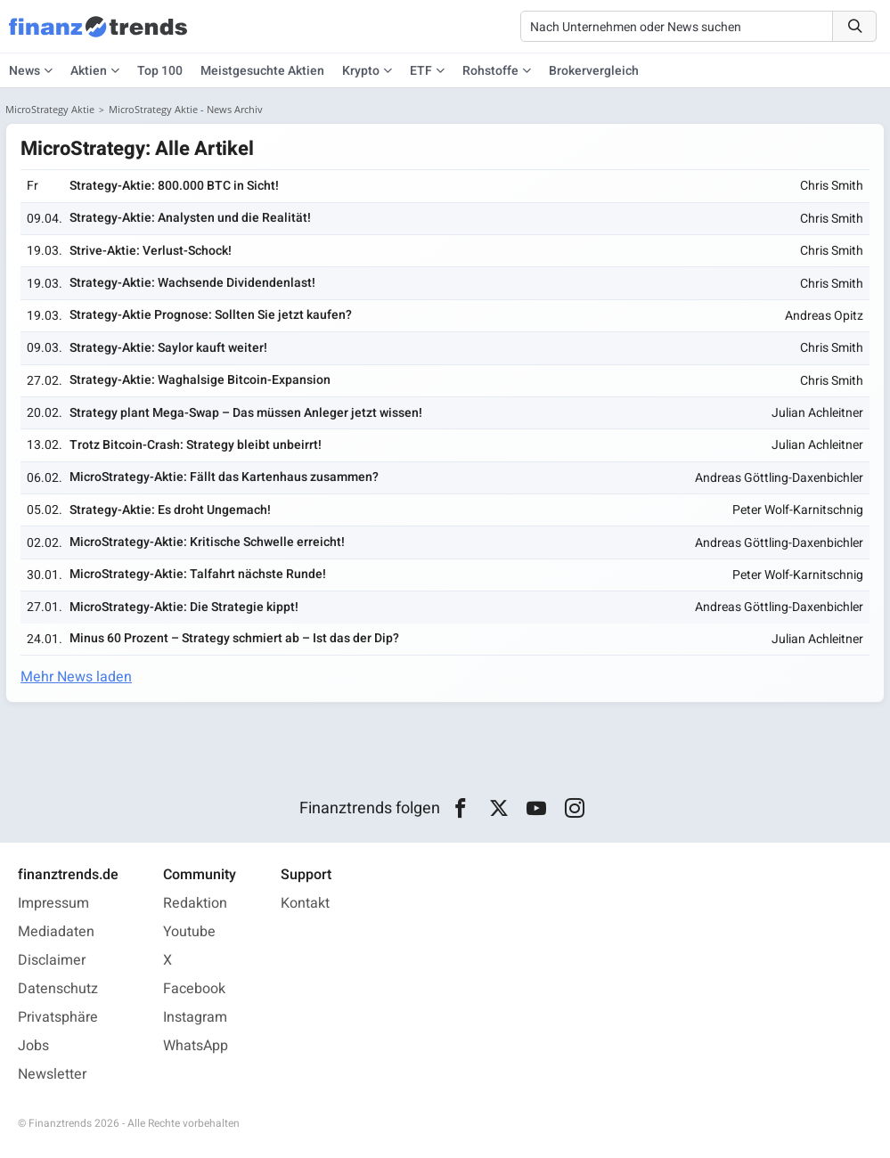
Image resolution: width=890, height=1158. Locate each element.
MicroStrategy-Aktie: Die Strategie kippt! (183, 607)
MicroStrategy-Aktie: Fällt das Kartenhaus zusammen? (224, 477)
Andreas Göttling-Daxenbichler (779, 478)
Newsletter (52, 1074)
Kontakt (305, 903)
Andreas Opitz (824, 315)
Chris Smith (831, 185)
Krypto (361, 70)
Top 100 (160, 70)
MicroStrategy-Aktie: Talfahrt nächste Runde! (197, 574)
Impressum (53, 903)
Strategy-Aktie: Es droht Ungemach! (170, 510)
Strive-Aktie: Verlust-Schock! (150, 250)
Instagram (195, 1017)
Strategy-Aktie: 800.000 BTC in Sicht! (174, 185)
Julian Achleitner (817, 413)
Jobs (33, 1045)
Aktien (88, 70)
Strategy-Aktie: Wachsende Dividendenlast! (192, 282)
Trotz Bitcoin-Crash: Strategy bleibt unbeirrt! (195, 445)
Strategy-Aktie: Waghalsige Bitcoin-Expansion (200, 380)
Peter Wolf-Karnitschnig (797, 510)
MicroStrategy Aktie (49, 109)
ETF (421, 70)
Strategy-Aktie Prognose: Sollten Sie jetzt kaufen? (210, 315)
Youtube (189, 931)
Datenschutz (58, 988)
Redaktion (195, 903)
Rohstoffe (490, 70)
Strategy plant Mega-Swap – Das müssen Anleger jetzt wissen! (245, 413)
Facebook (194, 988)
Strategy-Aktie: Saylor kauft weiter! (168, 347)
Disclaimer (52, 960)
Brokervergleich (594, 70)
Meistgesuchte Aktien (262, 70)
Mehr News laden (76, 677)
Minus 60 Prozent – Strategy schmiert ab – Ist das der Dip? (234, 638)
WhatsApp (195, 1045)
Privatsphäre (58, 1017)
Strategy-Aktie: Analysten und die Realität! (190, 217)
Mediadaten (56, 931)
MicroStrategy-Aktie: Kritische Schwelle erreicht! (207, 542)
